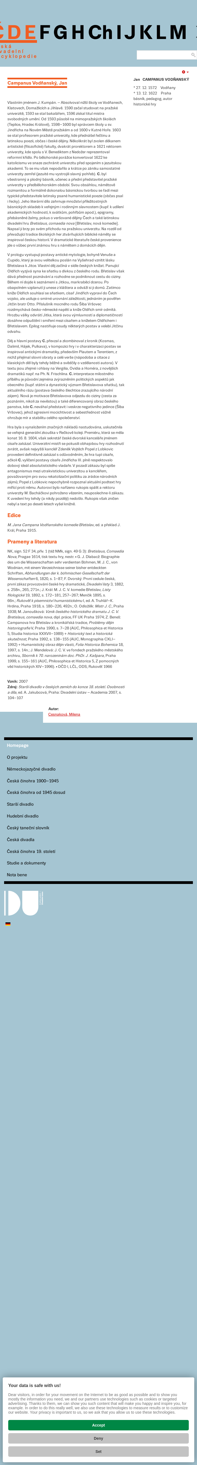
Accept (98, 1425)
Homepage (17, 745)
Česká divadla (21, 840)
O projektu (17, 757)
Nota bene (17, 875)
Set (99, 1451)
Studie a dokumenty (26, 863)
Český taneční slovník (28, 828)
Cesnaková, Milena (64, 714)
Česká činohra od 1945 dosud (36, 792)
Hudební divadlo (23, 816)
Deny (98, 1438)
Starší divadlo (20, 804)
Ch (100, 33)
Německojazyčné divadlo (31, 769)
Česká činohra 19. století (31, 851)
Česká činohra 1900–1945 (33, 781)
